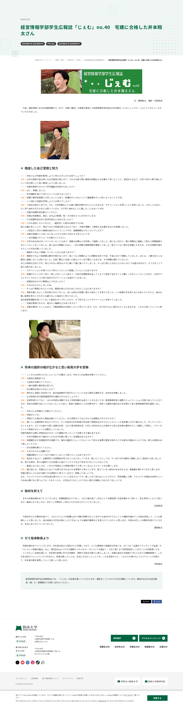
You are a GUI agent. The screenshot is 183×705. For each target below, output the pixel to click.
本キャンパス (21, 636)
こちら (128, 695)
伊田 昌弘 (51, 43)
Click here (102, 701)
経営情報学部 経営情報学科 (33, 43)
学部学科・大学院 (74, 60)
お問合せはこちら (41, 641)
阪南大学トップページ (43, 60)
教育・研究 (59, 60)
